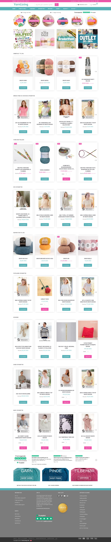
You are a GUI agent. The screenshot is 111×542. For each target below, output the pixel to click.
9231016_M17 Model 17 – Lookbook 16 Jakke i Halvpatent (66, 123)
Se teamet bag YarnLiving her (43, 508)
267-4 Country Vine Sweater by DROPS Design (88, 301)
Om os (92, 1)
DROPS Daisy (66, 80)
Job (56, 538)
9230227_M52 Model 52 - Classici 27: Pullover (45, 347)
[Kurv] (94, 4)
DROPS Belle (88, 258)
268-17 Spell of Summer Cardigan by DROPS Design (66, 216)
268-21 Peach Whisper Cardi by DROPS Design (44, 216)
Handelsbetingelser (41, 538)
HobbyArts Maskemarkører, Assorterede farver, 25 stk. (66, 167)
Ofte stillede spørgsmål (20, 498)
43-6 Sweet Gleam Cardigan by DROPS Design (23, 437)
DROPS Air (66, 258)
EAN (79, 1)
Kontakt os (73, 1)
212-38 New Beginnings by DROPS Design (66, 391)
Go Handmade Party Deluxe (88, 80)
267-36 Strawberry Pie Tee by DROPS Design (23, 123)
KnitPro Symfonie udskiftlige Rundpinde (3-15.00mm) (23, 169)
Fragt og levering (85, 1)
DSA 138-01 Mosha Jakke (23, 394)
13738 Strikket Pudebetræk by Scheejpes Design (88, 344)
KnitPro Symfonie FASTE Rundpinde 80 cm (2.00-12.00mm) (87, 169)
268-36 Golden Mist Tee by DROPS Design (88, 123)
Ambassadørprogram (20, 504)
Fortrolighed (50, 538)
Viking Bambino (45, 170)
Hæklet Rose (45, 299)
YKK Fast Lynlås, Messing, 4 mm (66, 347)
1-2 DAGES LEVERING (54, 485)
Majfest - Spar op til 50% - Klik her (20, 1)
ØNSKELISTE (83, 4)
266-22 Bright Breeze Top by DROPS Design (44, 393)
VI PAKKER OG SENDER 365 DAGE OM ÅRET (83, 485)
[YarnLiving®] (21, 4)
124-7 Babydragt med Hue (66, 437)
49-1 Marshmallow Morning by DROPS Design (45, 123)
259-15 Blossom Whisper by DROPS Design (66, 301)
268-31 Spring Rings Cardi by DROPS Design (88, 216)
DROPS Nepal (45, 80)
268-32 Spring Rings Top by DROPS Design (88, 393)
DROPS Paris (23, 80)
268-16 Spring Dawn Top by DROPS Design (23, 301)
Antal (63, 174)
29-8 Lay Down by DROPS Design (44, 437)
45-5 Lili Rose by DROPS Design (88, 437)
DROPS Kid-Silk (23, 258)
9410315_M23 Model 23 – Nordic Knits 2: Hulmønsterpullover (23, 215)
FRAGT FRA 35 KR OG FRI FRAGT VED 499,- (27, 485)
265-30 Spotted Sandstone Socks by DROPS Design (23, 347)
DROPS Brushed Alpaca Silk (44, 258)
